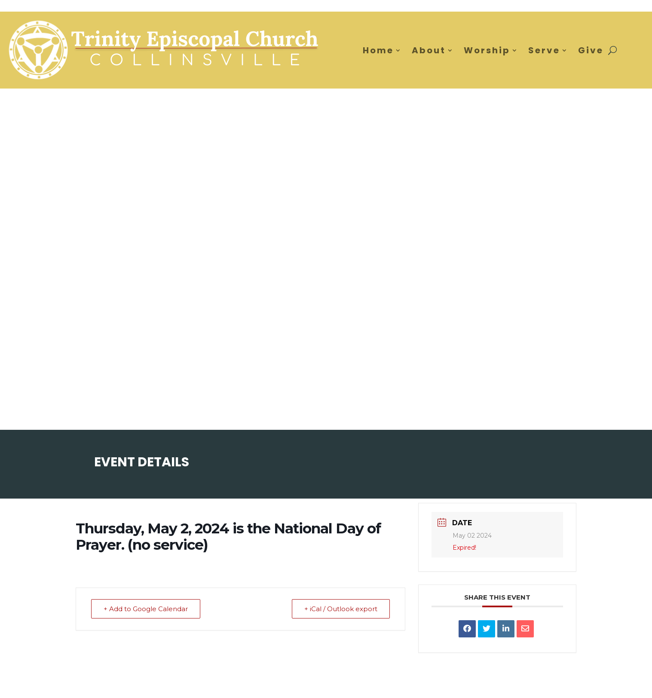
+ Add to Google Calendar (146, 609)
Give (590, 50)
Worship (487, 50)
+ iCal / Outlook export (340, 609)
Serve (544, 50)
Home (378, 50)
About (429, 50)
